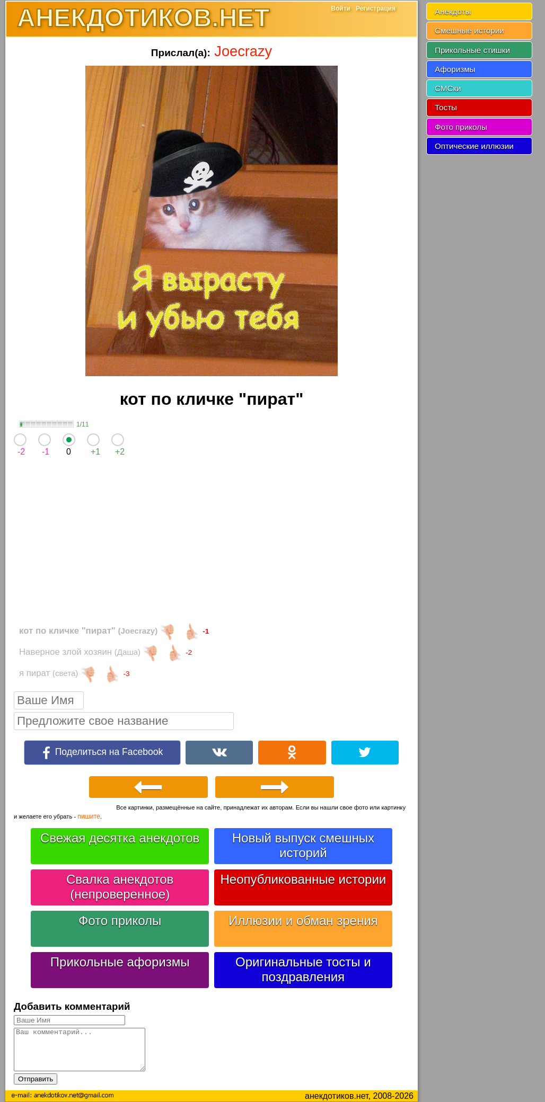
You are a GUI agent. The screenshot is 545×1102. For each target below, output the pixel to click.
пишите (88, 816)
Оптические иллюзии (474, 145)
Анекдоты (453, 11)
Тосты (446, 107)
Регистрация (375, 8)
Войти (340, 8)
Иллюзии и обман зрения (303, 920)
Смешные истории (469, 30)
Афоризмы (455, 69)
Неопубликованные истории (303, 879)
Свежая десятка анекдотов (119, 838)
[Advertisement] (211, 543)
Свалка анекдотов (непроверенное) (119, 886)
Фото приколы (119, 920)
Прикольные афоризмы (120, 962)
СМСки (448, 88)
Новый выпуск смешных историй (303, 845)
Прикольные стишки (472, 50)
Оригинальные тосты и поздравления (303, 969)
